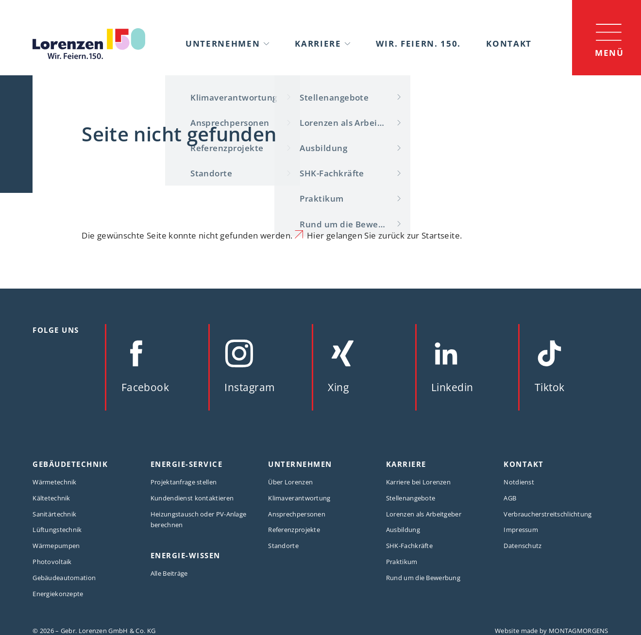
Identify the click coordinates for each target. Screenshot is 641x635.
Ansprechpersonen (296, 514)
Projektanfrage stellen (184, 482)
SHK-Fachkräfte (409, 545)
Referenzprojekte (294, 529)
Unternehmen (223, 43)
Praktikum (402, 561)
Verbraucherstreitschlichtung (547, 514)
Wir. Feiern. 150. (418, 43)
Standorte (283, 545)
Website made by (551, 630)
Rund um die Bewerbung (423, 577)
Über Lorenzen (290, 482)
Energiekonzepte (58, 593)
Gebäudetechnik (70, 464)
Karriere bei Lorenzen (418, 482)
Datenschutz (522, 545)
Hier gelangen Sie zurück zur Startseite (383, 235)
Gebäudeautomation (64, 577)
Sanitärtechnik (54, 514)
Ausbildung (403, 529)
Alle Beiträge (169, 573)
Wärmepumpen (56, 545)
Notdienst (519, 482)
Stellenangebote (410, 498)
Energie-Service (186, 464)
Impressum (521, 529)
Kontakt (509, 43)
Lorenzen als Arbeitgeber (423, 514)
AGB (510, 498)
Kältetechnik (51, 498)
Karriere (318, 43)
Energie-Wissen (185, 555)
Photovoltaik (52, 561)
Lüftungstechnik (57, 529)
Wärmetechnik (55, 482)
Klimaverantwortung (299, 498)
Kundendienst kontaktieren (192, 498)
